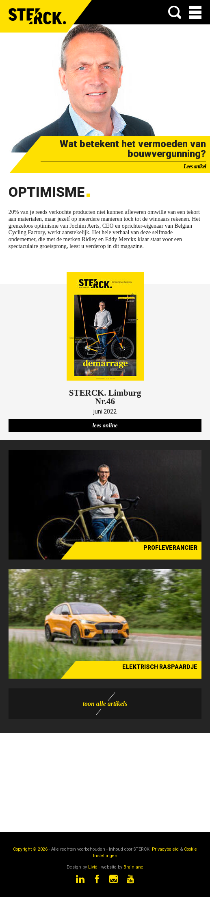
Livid (92, 867)
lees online (105, 425)
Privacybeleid (165, 849)
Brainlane (133, 867)
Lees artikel (195, 166)
